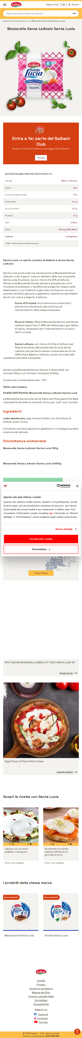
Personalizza (41, 549)
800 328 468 (52, 1036)
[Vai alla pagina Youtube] (41, 1023)
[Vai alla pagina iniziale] (41, 972)
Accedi (41, 157)
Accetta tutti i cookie (41, 539)
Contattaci (41, 1000)
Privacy (41, 984)
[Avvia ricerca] (72, 13)
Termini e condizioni (41, 988)
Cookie (41, 980)
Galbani (6, 21)
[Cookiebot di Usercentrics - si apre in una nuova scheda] (56, 486)
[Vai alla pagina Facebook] (41, 1015)
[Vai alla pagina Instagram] (41, 1019)
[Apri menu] (4, 4)
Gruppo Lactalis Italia (41, 996)
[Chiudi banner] (77, 486)
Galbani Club (52, 4)
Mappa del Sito (41, 992)
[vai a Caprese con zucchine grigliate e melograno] (20, 825)
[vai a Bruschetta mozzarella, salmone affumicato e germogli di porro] (61, 825)
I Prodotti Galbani (15, 21)
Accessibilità (41, 1004)
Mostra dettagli (63, 529)
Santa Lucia (27, 21)
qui (51, 513)
